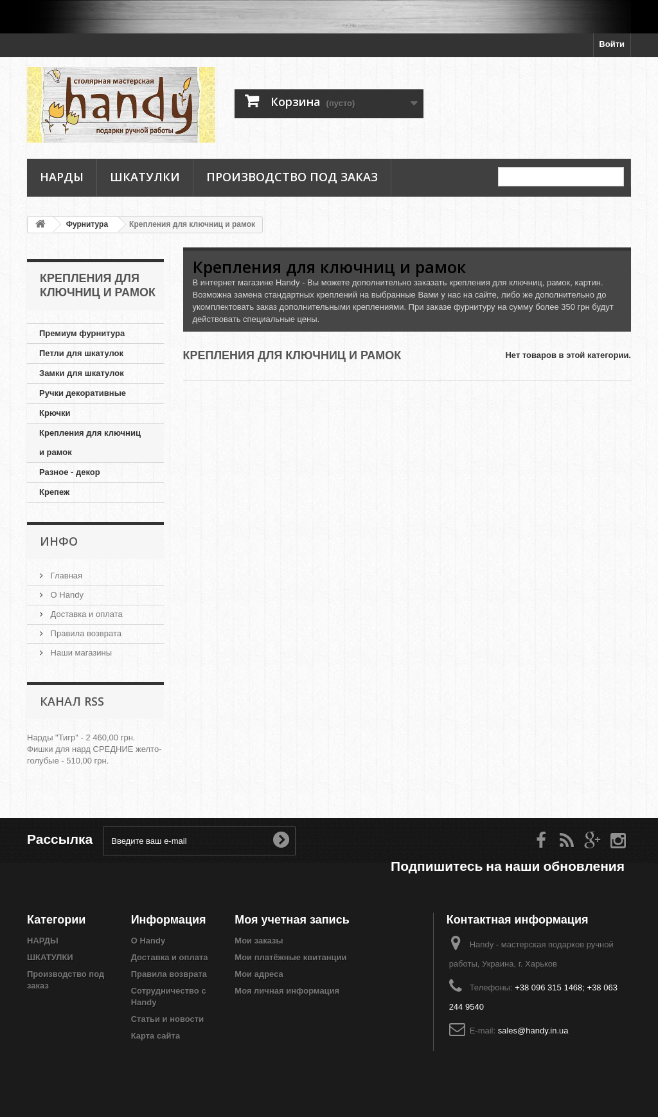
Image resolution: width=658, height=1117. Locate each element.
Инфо (59, 541)
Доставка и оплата (85, 614)
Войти (612, 44)
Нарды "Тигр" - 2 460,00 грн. (81, 737)
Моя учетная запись (292, 919)
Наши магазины (80, 652)
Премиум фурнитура (82, 333)
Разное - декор (69, 472)
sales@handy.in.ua (533, 1030)
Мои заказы (259, 940)
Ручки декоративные (82, 393)
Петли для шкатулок (81, 353)
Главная (65, 575)
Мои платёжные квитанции (290, 957)
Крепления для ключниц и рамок (90, 442)
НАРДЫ (62, 176)
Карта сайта (156, 1036)
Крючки (55, 413)
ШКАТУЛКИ (145, 176)
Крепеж (54, 492)
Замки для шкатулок (81, 373)
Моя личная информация (287, 991)
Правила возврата (84, 633)
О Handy (66, 595)
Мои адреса (259, 974)
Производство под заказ (292, 176)
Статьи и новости (167, 1019)
